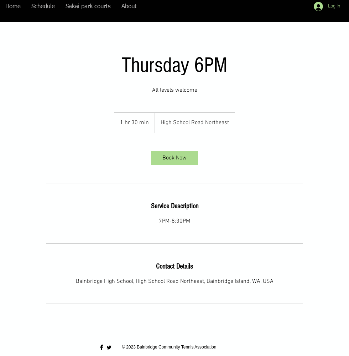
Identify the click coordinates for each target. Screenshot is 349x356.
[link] (174, 158)
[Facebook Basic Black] (101, 347)
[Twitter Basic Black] (109, 347)
